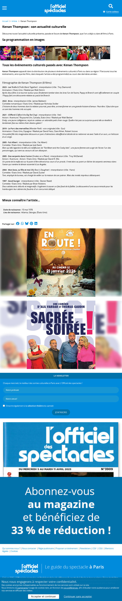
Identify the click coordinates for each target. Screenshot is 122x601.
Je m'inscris (61, 412)
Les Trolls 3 (13, 87)
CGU (101, 548)
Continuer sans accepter (78, 596)
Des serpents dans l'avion (20, 156)
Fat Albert (13, 142)
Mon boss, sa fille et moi (19, 169)
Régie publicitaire (46, 548)
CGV (94, 548)
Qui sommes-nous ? (11, 548)
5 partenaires (22, 587)
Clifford (11, 114)
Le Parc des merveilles (18, 128)
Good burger (14, 181)
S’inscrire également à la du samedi (29, 405)
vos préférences (71, 587)
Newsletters (85, 548)
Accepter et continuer (43, 596)
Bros (10, 101)
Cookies (14, 551)
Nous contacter (29, 548)
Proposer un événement (67, 548)
